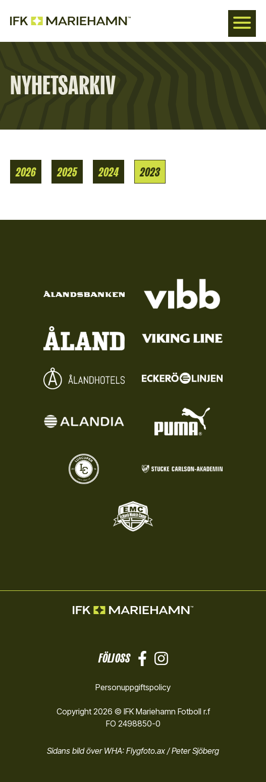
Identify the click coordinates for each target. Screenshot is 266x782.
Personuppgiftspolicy (133, 687)
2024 (108, 171)
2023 (150, 171)
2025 (67, 171)
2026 (26, 171)
